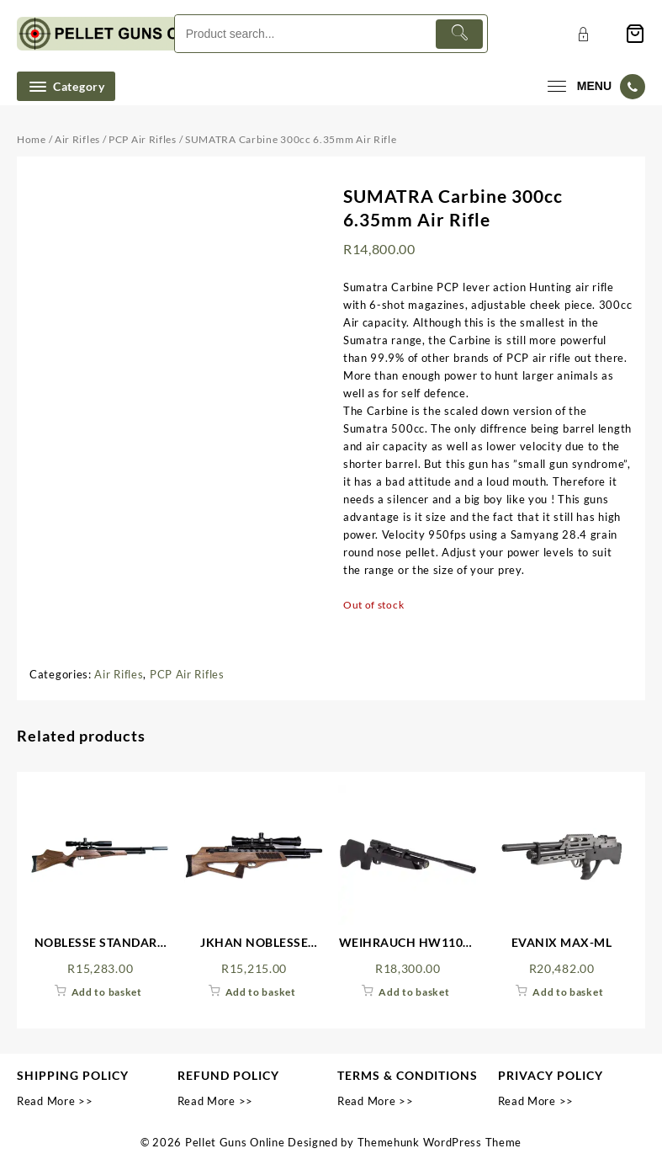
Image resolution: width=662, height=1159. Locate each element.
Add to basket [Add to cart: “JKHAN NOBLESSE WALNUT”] (260, 992)
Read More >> (55, 1101)
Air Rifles (77, 139)
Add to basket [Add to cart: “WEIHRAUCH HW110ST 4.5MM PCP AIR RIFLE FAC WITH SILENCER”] (414, 992)
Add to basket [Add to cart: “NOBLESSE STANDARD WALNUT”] (106, 992)
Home (31, 139)
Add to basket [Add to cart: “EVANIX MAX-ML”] (567, 992)
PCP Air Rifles (143, 139)
